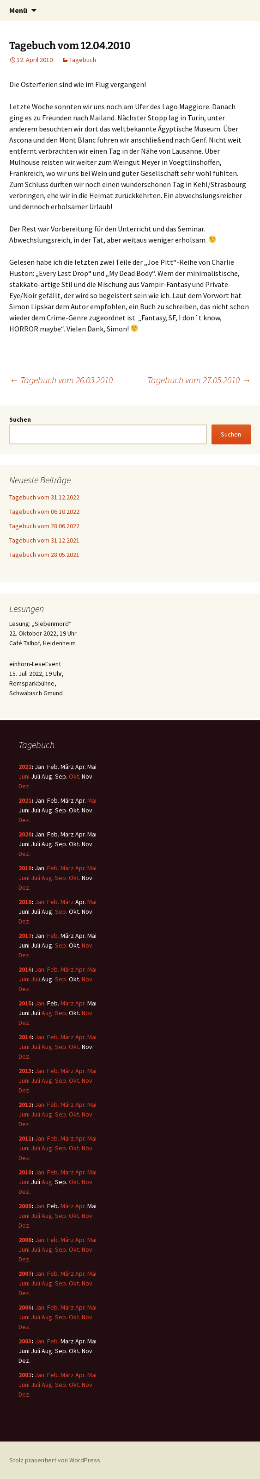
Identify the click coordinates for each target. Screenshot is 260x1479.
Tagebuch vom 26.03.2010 (61, 380)
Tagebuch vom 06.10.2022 (44, 511)
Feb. (53, 868)
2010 (24, 1172)
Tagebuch (82, 60)
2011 (24, 1138)
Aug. (48, 878)
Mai (92, 800)
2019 (24, 868)
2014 (24, 1037)
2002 (24, 1375)
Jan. (40, 902)
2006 (24, 1307)
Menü (18, 10)
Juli (35, 878)
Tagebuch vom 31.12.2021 (44, 540)
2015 (24, 1003)
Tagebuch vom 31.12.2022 (44, 497)
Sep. (61, 878)
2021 (24, 800)
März (67, 868)
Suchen (20, 419)
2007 (24, 1273)
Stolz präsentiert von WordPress (54, 1460)
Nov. (88, 945)
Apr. (80, 868)
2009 (24, 1206)
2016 (24, 969)
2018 (24, 902)
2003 (24, 1341)
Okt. (74, 776)
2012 (24, 1104)
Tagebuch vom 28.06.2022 (44, 526)
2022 (24, 766)
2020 (24, 834)
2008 (24, 1240)
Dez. (24, 786)
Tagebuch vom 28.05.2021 (44, 554)
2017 (24, 935)
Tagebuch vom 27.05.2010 (199, 380)
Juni (24, 776)
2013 (24, 1071)
